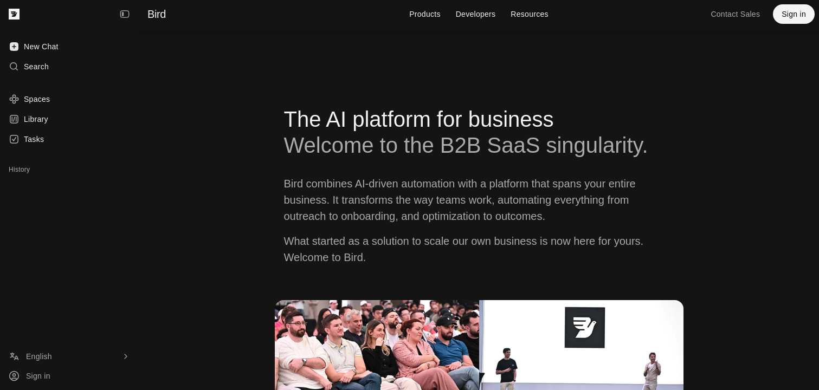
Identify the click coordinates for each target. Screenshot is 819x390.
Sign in (794, 14)
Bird (156, 14)
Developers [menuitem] (476, 14)
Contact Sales (735, 14)
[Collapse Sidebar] (124, 14)
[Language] (69, 356)
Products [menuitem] (425, 14)
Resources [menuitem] (529, 14)
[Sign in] (69, 376)
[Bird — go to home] (14, 14)
